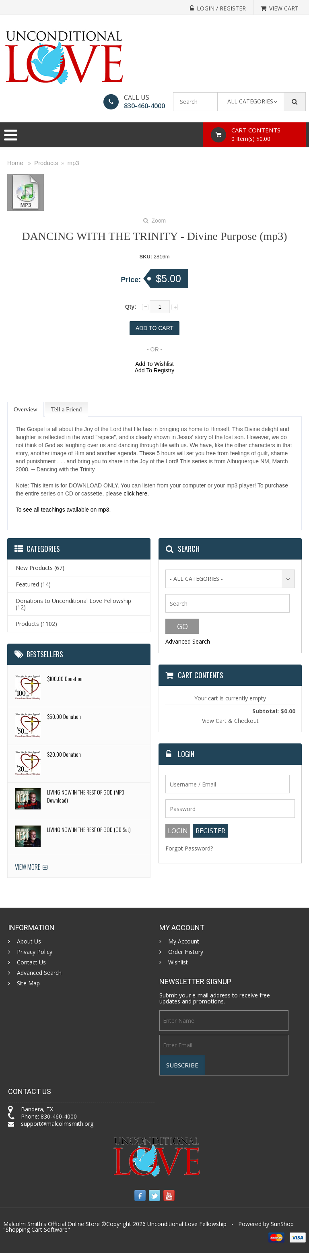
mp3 (73, 162)
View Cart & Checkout (230, 721)
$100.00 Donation (64, 678)
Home (15, 162)
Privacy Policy (34, 952)
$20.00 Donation (64, 754)
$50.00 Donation (64, 716)
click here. (136, 493)
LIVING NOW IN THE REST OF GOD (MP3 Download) (85, 796)
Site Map (28, 983)
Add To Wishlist (154, 364)
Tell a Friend (66, 409)
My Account (183, 941)
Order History (185, 952)
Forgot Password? (189, 848)
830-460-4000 (144, 106)
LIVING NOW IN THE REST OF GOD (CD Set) (89, 829)
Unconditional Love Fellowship (187, 1224)
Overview (25, 409)
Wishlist (178, 962)
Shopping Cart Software (37, 1229)
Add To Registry (155, 370)
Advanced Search (187, 641)
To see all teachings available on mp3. (63, 509)
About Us (29, 941)
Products (46, 162)
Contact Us (31, 962)
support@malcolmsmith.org (57, 1123)
